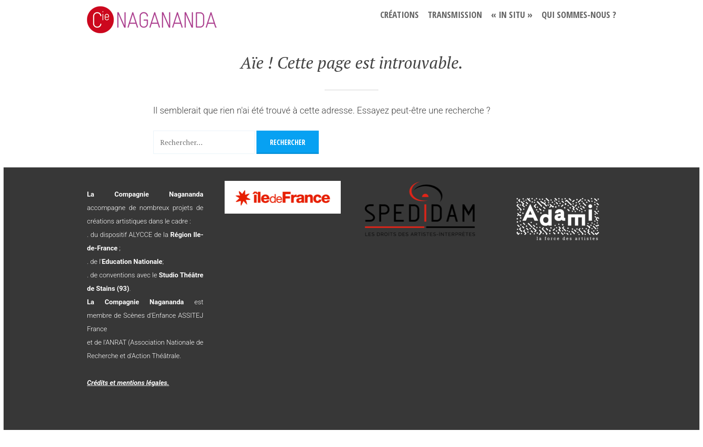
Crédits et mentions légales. (128, 383)
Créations (399, 15)
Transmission (455, 15)
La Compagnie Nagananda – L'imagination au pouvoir (176, 19)
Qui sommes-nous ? (579, 15)
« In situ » (512, 15)
